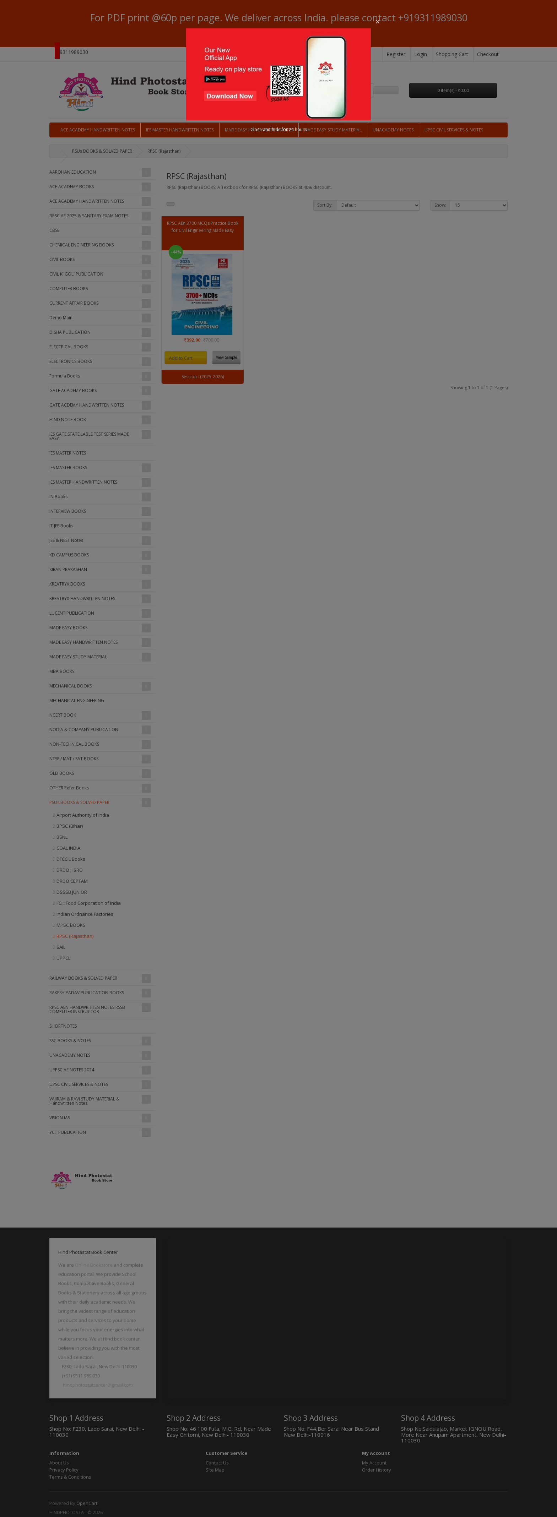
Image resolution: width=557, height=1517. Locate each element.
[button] (377, 21)
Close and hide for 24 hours (278, 129)
